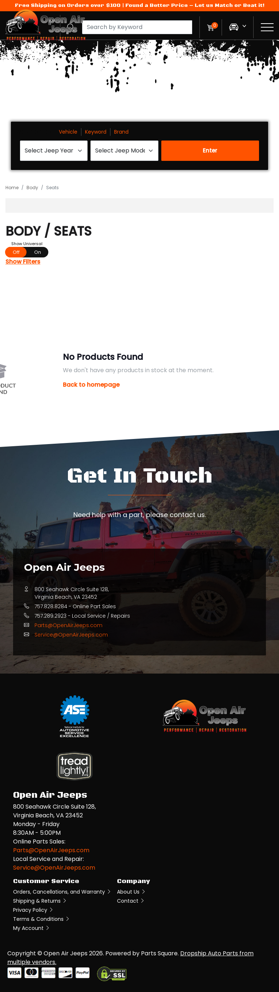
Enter (210, 150)
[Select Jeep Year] (54, 151)
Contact (131, 900)
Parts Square (159, 953)
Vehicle (68, 131)
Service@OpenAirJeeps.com (71, 634)
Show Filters (22, 261)
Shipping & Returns (40, 900)
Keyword (95, 131)
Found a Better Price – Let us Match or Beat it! (194, 5)
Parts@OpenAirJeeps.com (68, 625)
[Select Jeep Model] (124, 151)
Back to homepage (91, 385)
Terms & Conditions (41, 919)
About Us (131, 891)
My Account (31, 928)
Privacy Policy (33, 910)
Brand (121, 131)
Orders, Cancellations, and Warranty (62, 891)
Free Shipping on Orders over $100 (68, 5)
